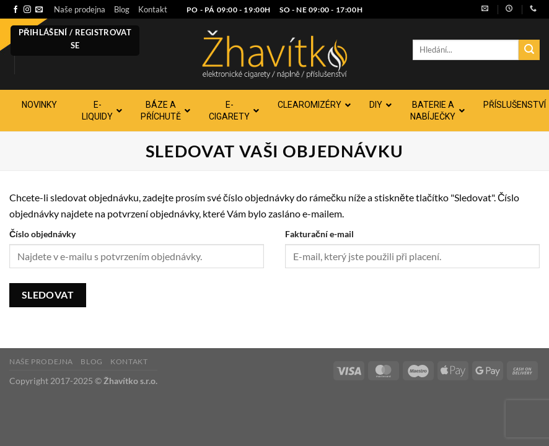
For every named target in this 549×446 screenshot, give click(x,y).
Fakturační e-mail (319, 234)
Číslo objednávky (42, 234)
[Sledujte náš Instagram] (27, 10)
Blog (122, 9)
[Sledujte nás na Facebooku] (15, 10)
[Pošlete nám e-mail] (39, 10)
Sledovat (48, 294)
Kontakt (152, 9)
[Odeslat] (529, 50)
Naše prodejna (79, 9)
